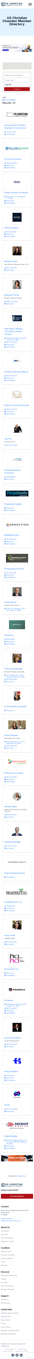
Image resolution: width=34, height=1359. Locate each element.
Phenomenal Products (14, 873)
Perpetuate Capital (12, 504)
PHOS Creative (11, 228)
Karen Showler (11, 735)
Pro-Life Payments (13, 159)
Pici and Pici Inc (11, 969)
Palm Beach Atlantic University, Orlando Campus (13, 331)
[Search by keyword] (17, 75)
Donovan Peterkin (12, 1038)
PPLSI (7, 1105)
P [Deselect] (4, 97)
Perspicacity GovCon (14, 569)
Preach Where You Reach (16, 192)
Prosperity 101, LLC (13, 902)
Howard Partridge (12, 842)
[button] (18, 65)
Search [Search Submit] (17, 89)
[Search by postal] (17, 80)
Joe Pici (8, 439)
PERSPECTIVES (11, 535)
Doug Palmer (10, 602)
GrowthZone (21, 1176)
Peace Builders (11, 1071)
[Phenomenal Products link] (17, 862)
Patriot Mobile (10, 1136)
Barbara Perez (10, 261)
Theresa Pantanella (13, 669)
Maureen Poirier (11, 295)
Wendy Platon (10, 806)
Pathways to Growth (13, 773)
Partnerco (9, 635)
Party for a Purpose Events (16, 405)
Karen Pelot (9, 935)
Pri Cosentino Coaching (15, 706)
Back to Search (9, 100)
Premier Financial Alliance (16, 372)
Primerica (8, 1000)
